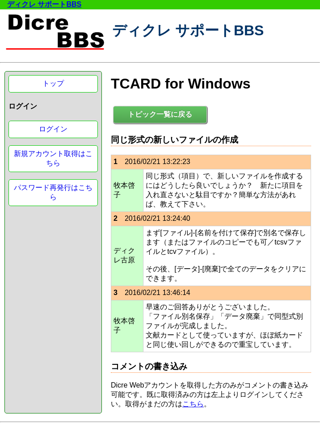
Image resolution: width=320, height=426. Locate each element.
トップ (53, 83)
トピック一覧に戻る (160, 114)
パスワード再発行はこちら (53, 192)
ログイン (53, 129)
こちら (193, 404)
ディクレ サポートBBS (44, 4)
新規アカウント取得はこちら (53, 158)
